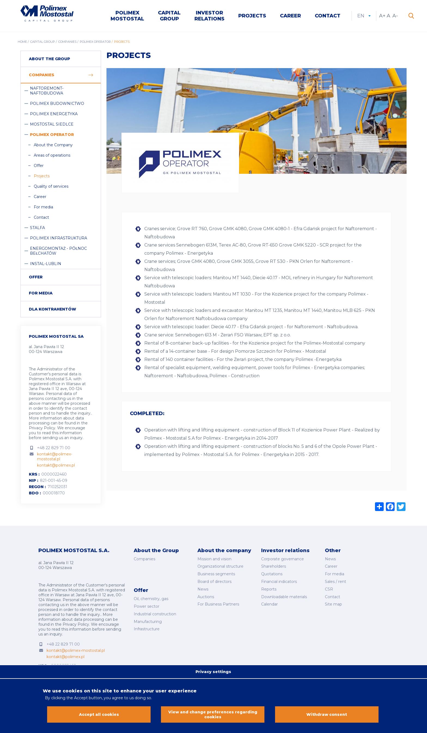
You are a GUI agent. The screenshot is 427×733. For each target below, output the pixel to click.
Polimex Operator (95, 42)
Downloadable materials (284, 596)
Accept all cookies (99, 716)
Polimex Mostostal (127, 16)
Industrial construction (155, 614)
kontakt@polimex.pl (56, 465)
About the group (49, 58)
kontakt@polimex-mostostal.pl (54, 456)
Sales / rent (335, 581)
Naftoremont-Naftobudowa (46, 91)
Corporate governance (282, 558)
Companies (67, 42)
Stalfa (37, 227)
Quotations (271, 573)
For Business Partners (218, 604)
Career (290, 16)
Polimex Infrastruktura (58, 238)
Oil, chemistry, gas (151, 598)
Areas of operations (52, 155)
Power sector (146, 606)
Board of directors (214, 581)
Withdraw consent (326, 716)
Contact (327, 16)
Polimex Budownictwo (57, 103)
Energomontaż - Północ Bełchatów (58, 251)
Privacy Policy (42, 427)
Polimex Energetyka (54, 113)
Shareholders (273, 566)
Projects (252, 16)
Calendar (269, 604)
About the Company (53, 144)
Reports (268, 589)
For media (43, 207)
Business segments (216, 573)
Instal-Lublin (45, 263)
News (202, 589)
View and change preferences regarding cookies (212, 717)
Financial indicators (279, 581)
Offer (39, 165)
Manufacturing (148, 621)
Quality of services (51, 186)
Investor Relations (209, 16)
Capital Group (169, 16)
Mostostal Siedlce (52, 124)
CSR (329, 589)
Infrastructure (147, 628)
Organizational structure (220, 566)
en (364, 16)
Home (22, 42)
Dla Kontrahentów (52, 309)
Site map (333, 604)
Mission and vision (214, 558)
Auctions (205, 596)
